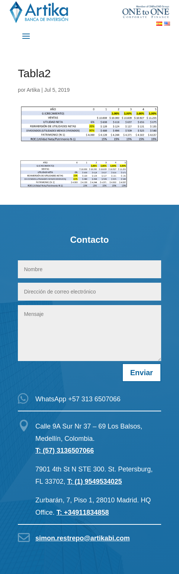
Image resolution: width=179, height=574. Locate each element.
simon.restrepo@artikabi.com (82, 538)
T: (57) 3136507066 (64, 450)
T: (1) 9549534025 (94, 481)
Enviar (141, 372)
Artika (33, 90)
